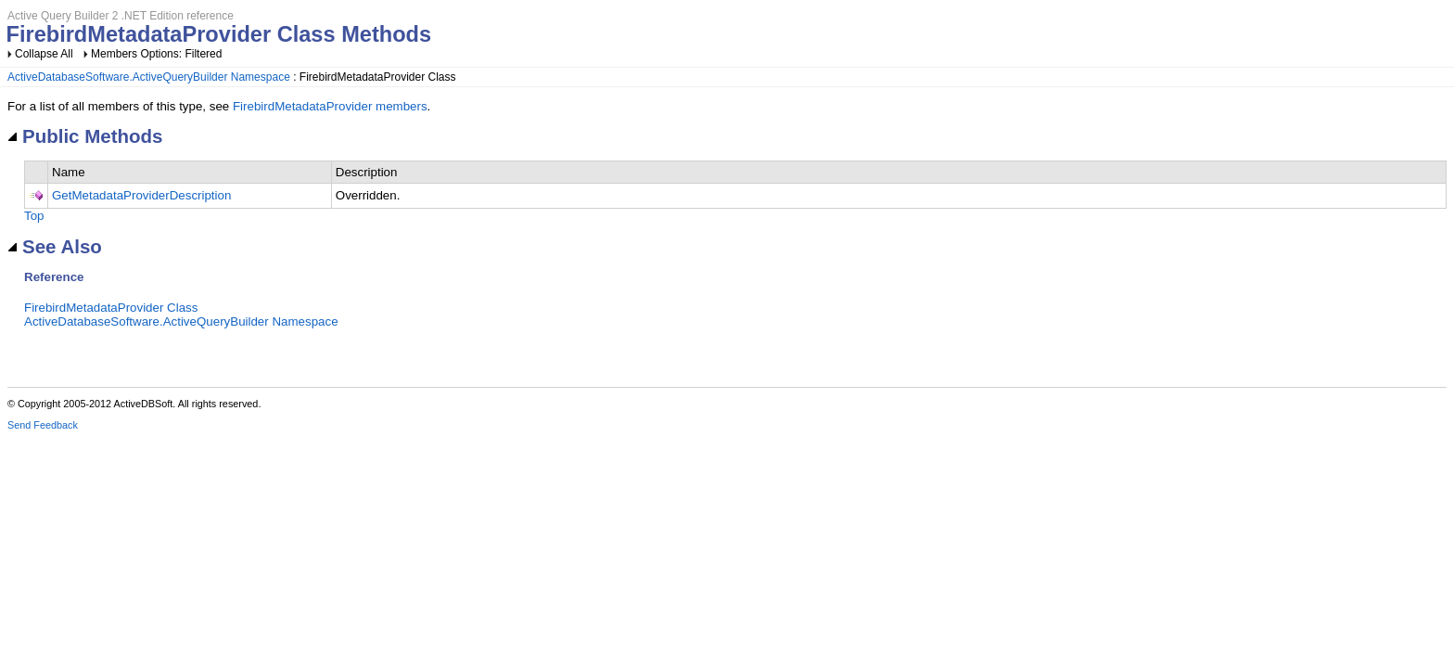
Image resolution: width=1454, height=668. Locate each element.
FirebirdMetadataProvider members (330, 106)
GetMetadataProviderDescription (141, 195)
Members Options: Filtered (156, 53)
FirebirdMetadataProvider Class (111, 308)
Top (34, 216)
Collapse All (44, 53)
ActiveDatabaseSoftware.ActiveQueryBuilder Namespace (148, 77)
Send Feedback (42, 424)
